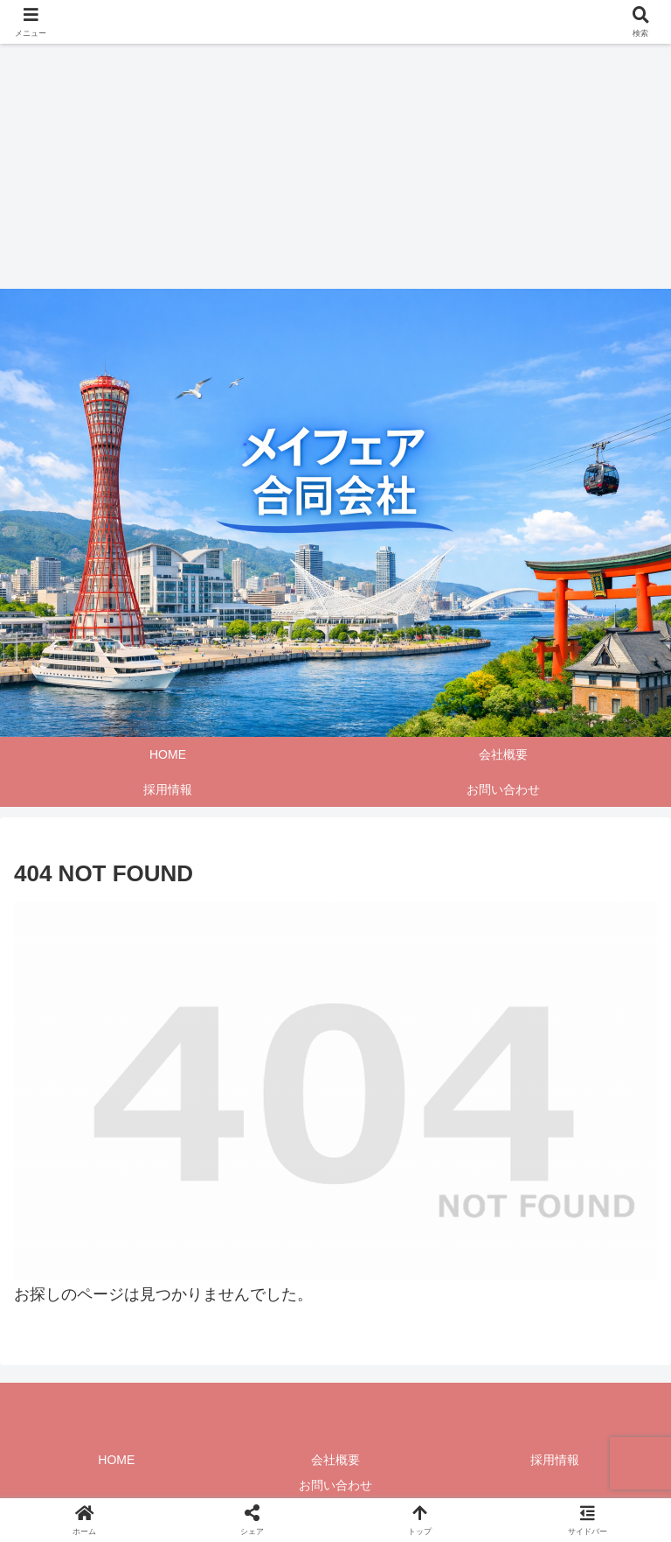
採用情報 (554, 1460)
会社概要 (335, 1460)
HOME (116, 1460)
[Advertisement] (328, 166)
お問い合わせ (335, 1485)
